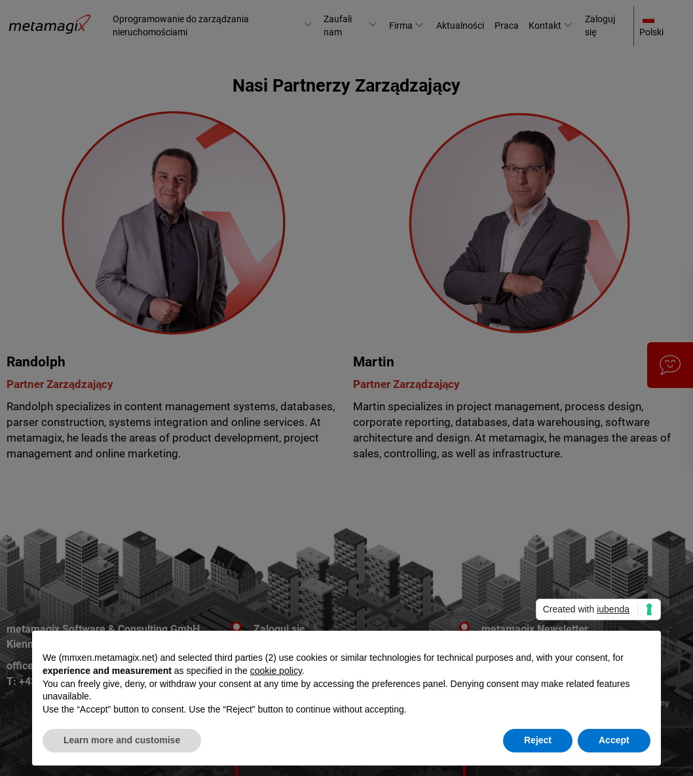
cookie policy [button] (276, 670)
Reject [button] (538, 740)
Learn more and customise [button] (122, 740)
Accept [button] (614, 740)
